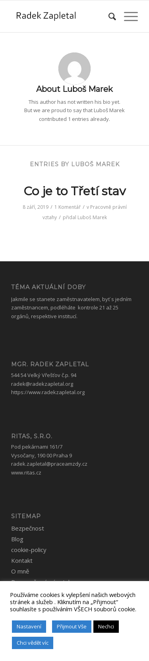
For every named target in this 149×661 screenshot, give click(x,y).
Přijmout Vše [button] (72, 626)
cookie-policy (28, 550)
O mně (20, 571)
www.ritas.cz (26, 472)
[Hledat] (108, 16)
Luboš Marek (92, 217)
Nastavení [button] (29, 626)
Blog (17, 539)
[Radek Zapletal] (61, 16)
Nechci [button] (106, 626)
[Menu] (127, 16)
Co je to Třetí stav (74, 191)
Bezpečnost (27, 528)
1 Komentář (67, 207)
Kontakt (22, 560)
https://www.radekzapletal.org (48, 392)
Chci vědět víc (32, 642)
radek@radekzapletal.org (42, 383)
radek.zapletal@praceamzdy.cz (49, 463)
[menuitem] (108, 16)
